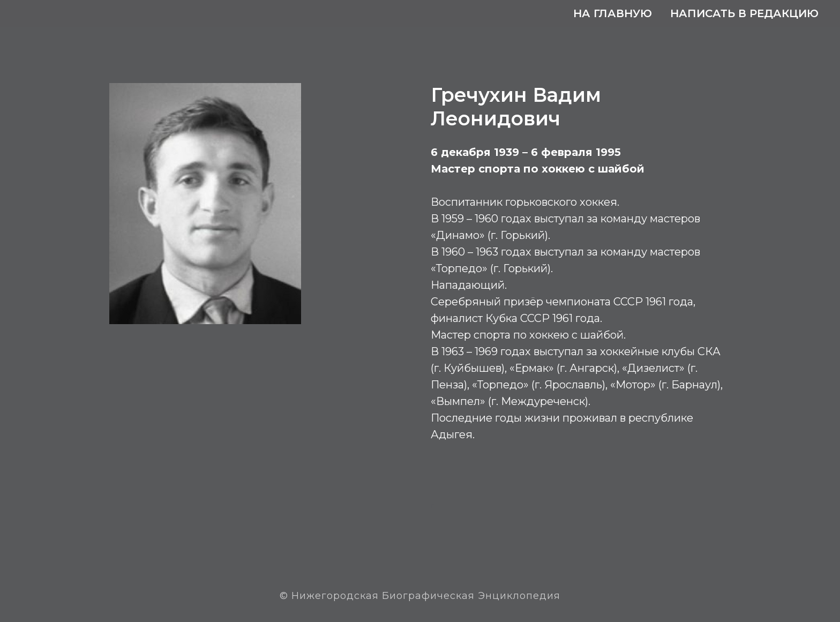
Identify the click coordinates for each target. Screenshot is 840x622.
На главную (612, 13)
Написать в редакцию (744, 13)
